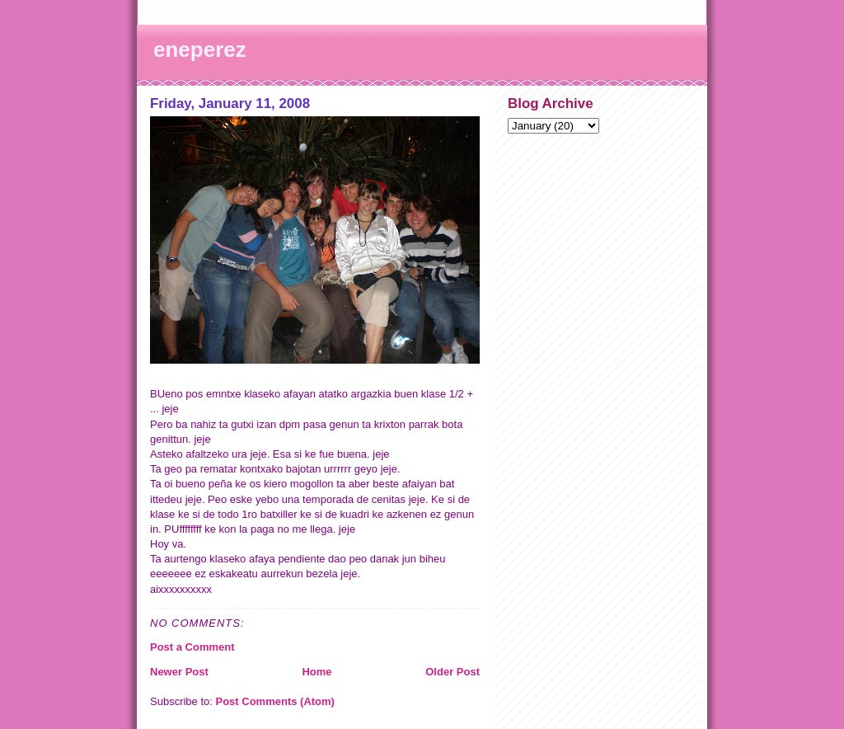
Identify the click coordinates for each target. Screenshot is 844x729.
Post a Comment (192, 647)
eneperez (199, 49)
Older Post (452, 672)
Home (316, 672)
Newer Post (179, 672)
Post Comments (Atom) (275, 701)
